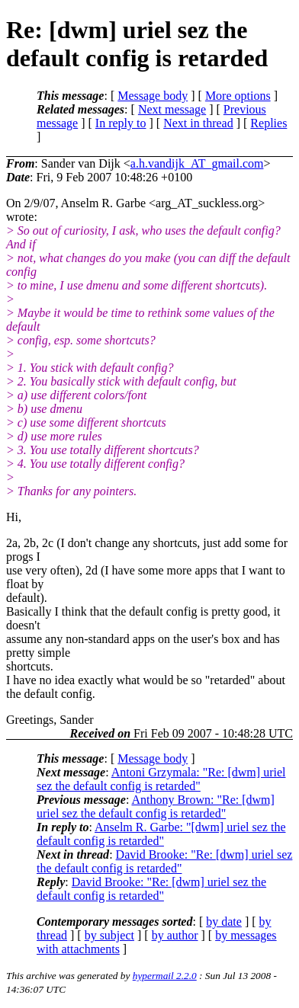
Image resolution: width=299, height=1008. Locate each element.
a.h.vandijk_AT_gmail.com (197, 163)
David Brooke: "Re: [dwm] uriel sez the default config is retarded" (164, 861)
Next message (172, 109)
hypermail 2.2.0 (165, 975)
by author (175, 935)
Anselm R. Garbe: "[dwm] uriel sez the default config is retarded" (161, 834)
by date (224, 921)
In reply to (120, 123)
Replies (268, 123)
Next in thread (198, 123)
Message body (152, 95)
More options (238, 95)
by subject (109, 935)
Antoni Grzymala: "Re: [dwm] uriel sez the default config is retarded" (161, 779)
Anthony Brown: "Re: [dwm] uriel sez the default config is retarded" (156, 806)
